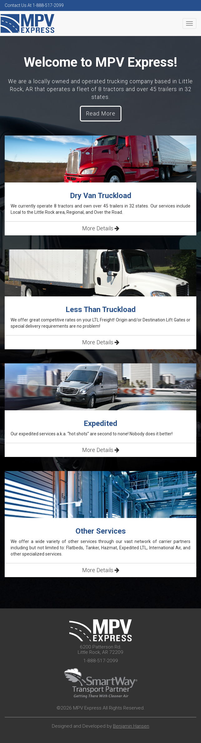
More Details (100, 228)
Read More (100, 113)
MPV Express (27, 23)
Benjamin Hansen (131, 726)
